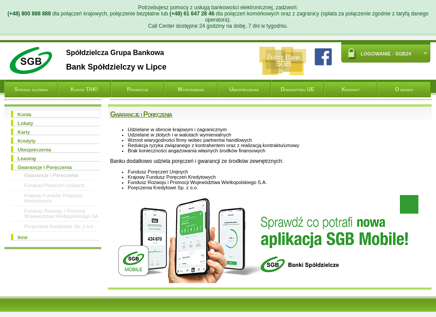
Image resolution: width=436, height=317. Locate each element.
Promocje (137, 89)
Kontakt (351, 89)
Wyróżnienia (190, 89)
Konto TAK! (84, 89)
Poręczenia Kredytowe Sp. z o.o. (59, 226)
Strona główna (31, 89)
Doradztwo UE (297, 89)
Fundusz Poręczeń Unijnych (54, 185)
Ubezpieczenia (244, 89)
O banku (404, 89)
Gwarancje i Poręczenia (51, 175)
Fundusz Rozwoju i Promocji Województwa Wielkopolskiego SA (61, 213)
